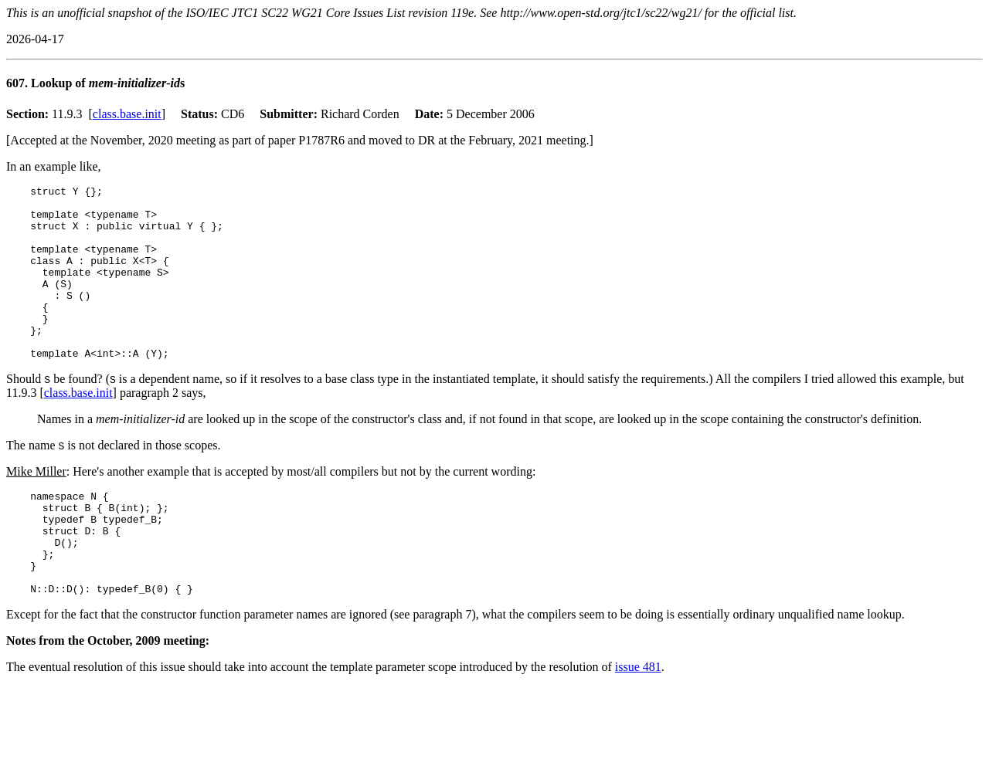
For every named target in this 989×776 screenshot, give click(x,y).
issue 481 (638, 722)
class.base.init (127, 113)
